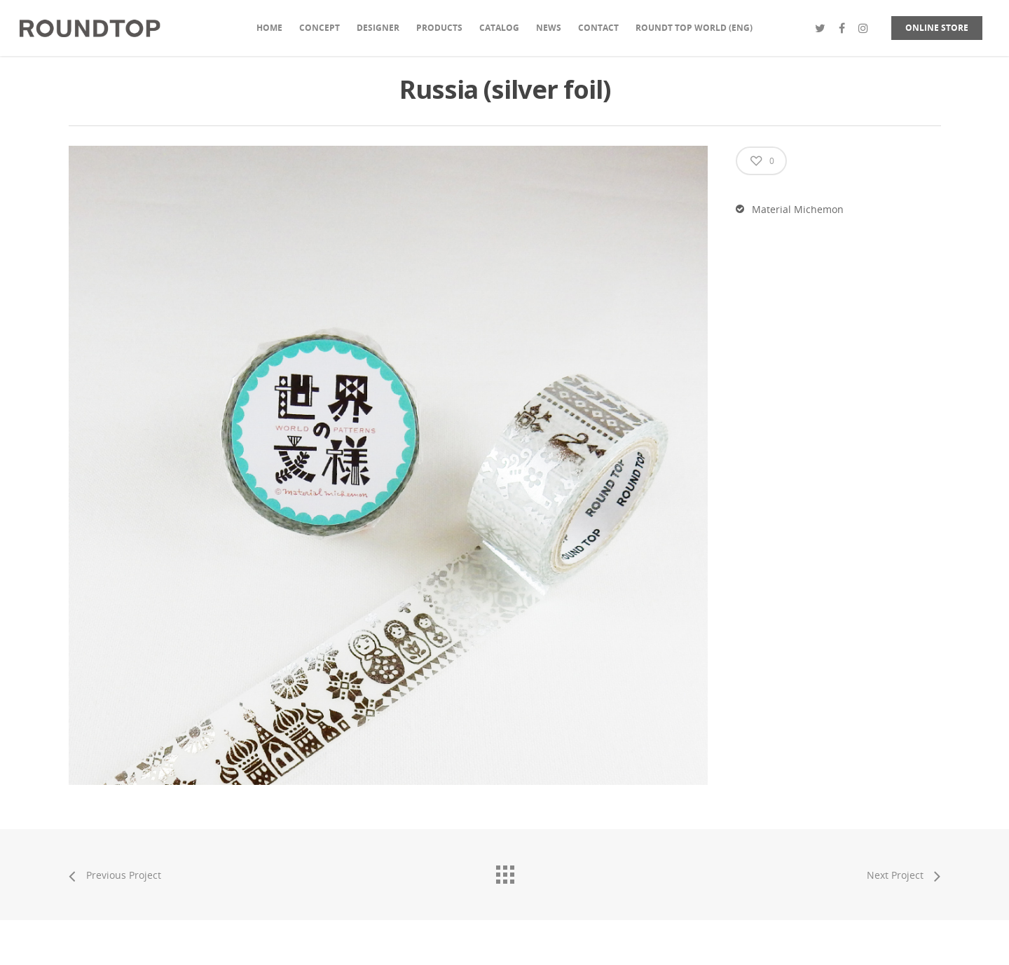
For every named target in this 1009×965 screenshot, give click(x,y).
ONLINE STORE (936, 28)
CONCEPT (319, 28)
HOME (269, 28)
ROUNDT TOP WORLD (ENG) (694, 28)
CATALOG (499, 28)
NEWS (548, 28)
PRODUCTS (439, 28)
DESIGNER (378, 28)
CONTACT (598, 28)
